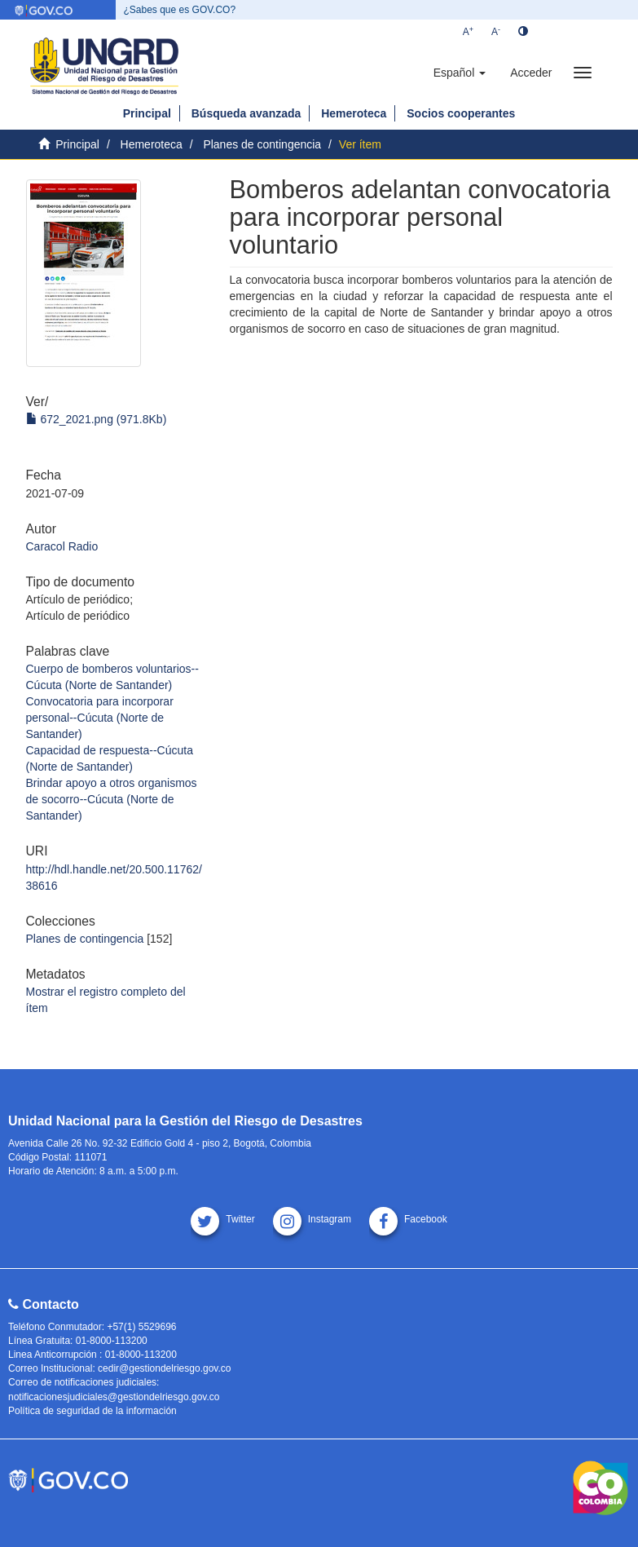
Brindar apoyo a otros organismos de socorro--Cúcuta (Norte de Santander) (111, 799)
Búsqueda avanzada (246, 113)
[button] (459, 72)
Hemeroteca (353, 113)
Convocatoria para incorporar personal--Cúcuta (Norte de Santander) (100, 717)
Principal (147, 113)
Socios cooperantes (461, 113)
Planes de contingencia (262, 144)
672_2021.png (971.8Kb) (96, 419)
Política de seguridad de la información (92, 1411)
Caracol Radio (62, 546)
